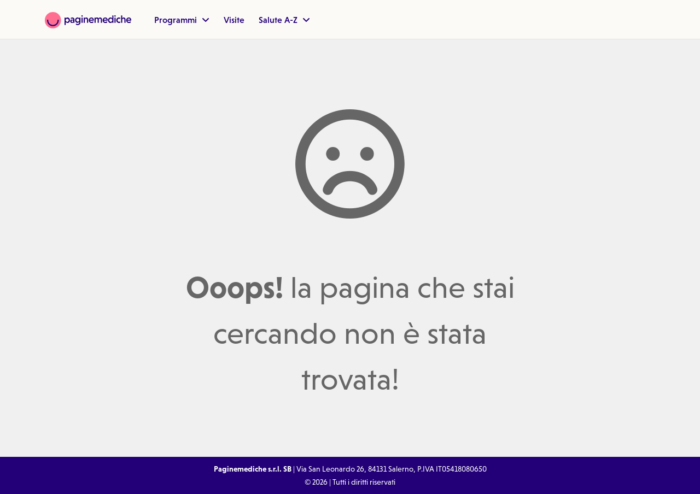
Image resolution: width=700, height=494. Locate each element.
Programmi (181, 20)
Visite (234, 20)
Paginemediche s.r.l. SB (252, 468)
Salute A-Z (284, 20)
